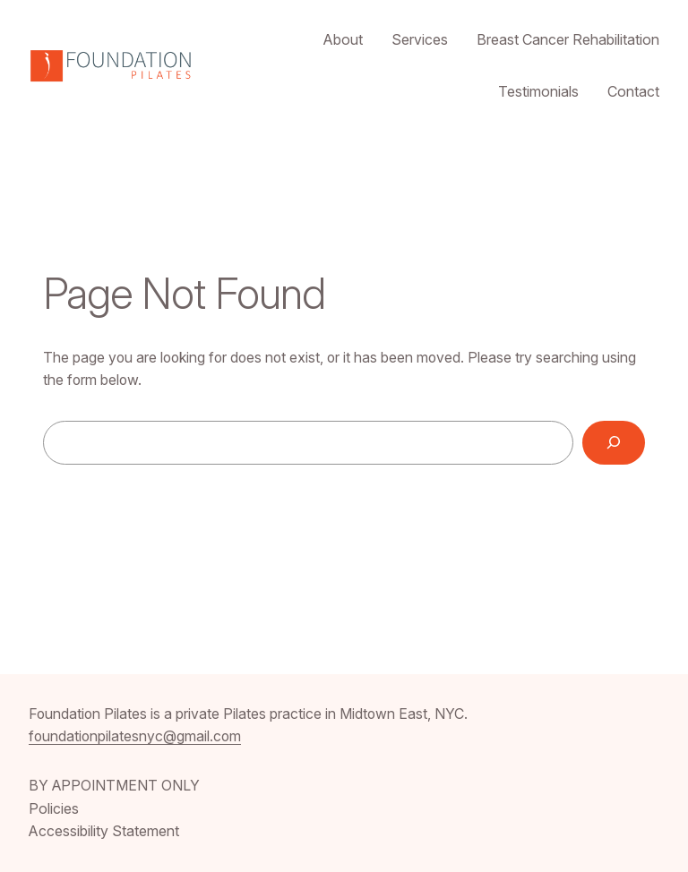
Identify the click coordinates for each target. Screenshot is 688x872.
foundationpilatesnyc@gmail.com (135, 736)
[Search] (613, 443)
